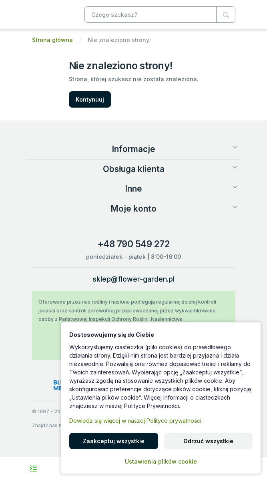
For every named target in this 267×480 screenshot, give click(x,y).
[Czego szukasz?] (225, 14)
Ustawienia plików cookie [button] (161, 461)
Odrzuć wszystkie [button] (208, 441)
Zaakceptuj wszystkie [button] (114, 441)
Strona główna (52, 39)
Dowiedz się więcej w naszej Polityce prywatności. (136, 420)
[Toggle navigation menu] (33, 469)
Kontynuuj (90, 99)
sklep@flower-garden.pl (133, 279)
